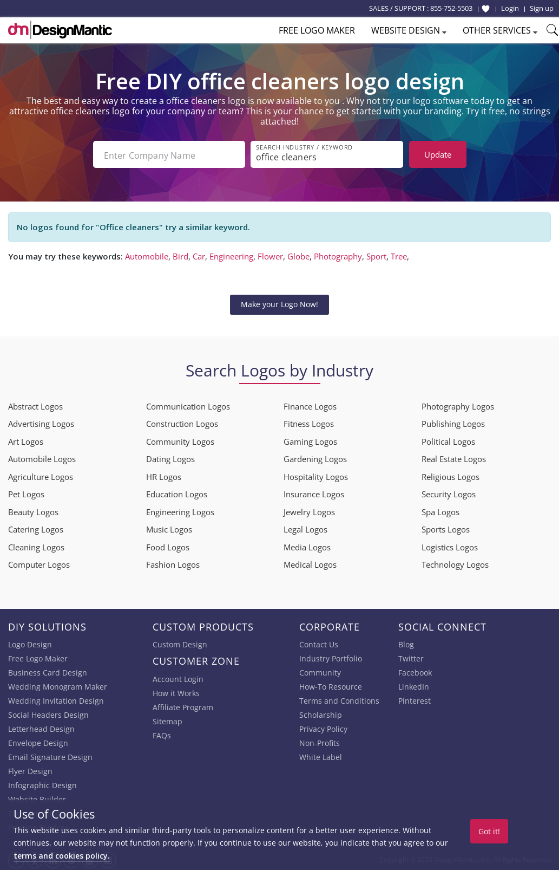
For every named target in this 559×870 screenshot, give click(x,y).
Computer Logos (39, 562)
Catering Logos (35, 527)
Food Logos (167, 545)
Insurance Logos (314, 492)
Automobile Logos (42, 457)
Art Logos (25, 439)
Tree (399, 254)
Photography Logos (458, 404)
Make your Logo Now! (279, 303)
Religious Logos (450, 475)
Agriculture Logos (40, 475)
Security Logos (449, 492)
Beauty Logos (33, 510)
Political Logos (448, 439)
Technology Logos (455, 562)
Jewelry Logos (309, 510)
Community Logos (180, 439)
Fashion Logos (173, 562)
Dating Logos (170, 457)
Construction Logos (182, 422)
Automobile (146, 254)
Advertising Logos (41, 422)
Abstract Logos (35, 404)
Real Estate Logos (454, 457)
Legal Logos (305, 527)
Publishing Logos (453, 422)
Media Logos (307, 545)
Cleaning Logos (36, 545)
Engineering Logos (180, 510)
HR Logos (163, 475)
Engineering (231, 254)
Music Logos (169, 527)
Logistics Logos (450, 545)
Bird (180, 254)
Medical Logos (310, 562)
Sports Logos (446, 527)
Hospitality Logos (316, 475)
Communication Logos (188, 404)
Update (437, 154)
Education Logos (176, 492)
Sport (376, 254)
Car (199, 254)
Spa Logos (440, 510)
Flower (270, 254)
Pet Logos (26, 492)
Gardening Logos (315, 457)
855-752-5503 (451, 8)
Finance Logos (310, 404)
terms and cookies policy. (62, 855)
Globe (298, 254)
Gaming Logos (310, 439)
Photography (338, 254)
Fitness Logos (309, 422)
